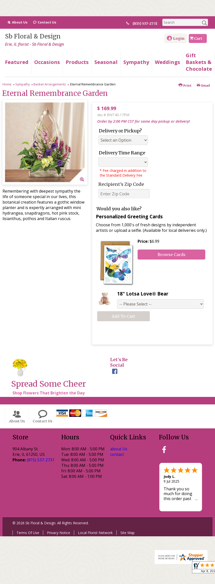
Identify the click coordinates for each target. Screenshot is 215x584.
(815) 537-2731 (147, 23)
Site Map (127, 532)
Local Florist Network (95, 532)
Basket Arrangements (49, 84)
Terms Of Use (27, 532)
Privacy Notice (58, 532)
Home (6, 84)
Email (203, 85)
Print (185, 85)
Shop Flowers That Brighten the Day (48, 393)
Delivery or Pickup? (120, 131)
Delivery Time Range (122, 153)
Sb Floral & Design (33, 36)
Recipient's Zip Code (121, 184)
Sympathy (22, 84)
